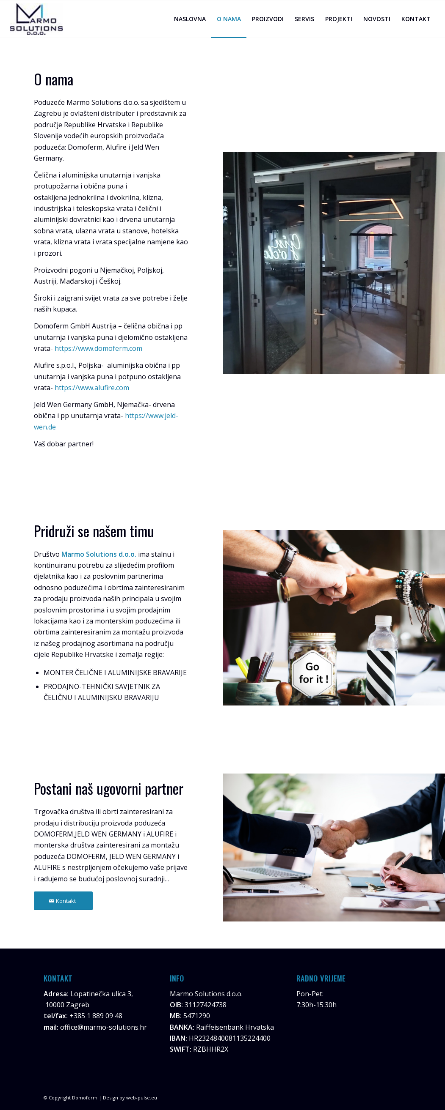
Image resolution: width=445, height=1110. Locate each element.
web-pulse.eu (141, 1097)
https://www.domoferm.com (98, 348)
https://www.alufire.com (92, 387)
